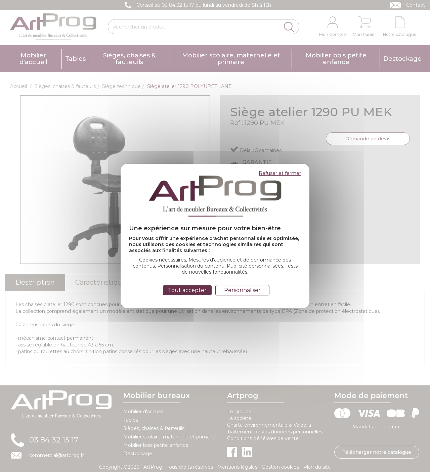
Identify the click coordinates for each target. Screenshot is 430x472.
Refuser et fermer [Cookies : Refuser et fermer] (280, 173)
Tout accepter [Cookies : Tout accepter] (187, 290)
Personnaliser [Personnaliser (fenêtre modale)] (242, 290)
